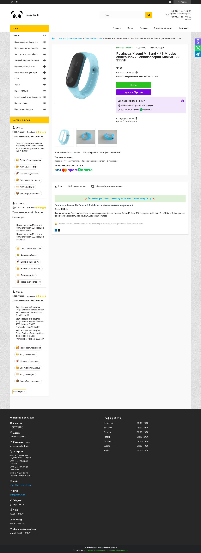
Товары (143, 28)
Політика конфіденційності (117, 550)
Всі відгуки (18, 391)
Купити (134, 85)
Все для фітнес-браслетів (70, 39)
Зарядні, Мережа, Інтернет (27, 60)
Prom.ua (114, 548)
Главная (117, 28)
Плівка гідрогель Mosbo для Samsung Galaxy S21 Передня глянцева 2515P (30, 228)
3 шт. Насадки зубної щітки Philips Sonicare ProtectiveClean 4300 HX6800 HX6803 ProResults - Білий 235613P (30, 323)
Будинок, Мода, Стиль (25, 66)
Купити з (134, 92)
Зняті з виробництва (24, 109)
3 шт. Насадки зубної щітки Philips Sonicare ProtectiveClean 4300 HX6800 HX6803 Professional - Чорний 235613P (30, 334)
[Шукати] (148, 15)
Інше (17, 79)
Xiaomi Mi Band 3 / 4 (93, 39)
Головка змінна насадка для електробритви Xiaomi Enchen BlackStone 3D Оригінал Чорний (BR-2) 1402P (30, 147)
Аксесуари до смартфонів (26, 54)
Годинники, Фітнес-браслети (28, 97)
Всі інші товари (21, 103)
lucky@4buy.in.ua (17, 495)
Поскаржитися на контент (95, 550)
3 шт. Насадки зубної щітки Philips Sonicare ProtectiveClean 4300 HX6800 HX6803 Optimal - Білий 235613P (30, 311)
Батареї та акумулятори (26, 72)
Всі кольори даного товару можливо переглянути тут (120, 198)
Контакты (183, 28)
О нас (130, 28)
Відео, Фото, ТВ (22, 91)
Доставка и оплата (163, 28)
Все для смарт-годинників (27, 48)
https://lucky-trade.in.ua (20, 485)
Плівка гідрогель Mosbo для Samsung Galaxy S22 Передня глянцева (30, 237)
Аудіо (17, 85)
